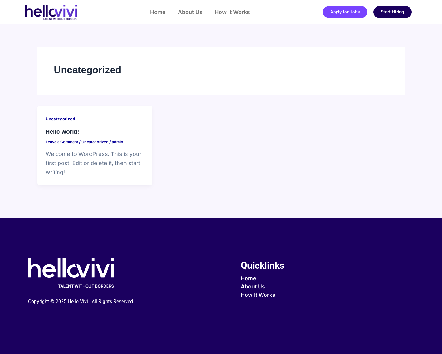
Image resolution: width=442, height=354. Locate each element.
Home (158, 12)
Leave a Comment (63, 141)
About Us (190, 12)
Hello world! (63, 131)
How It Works (232, 12)
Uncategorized (61, 118)
